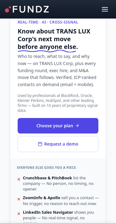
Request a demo (58, 144)
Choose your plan (58, 126)
